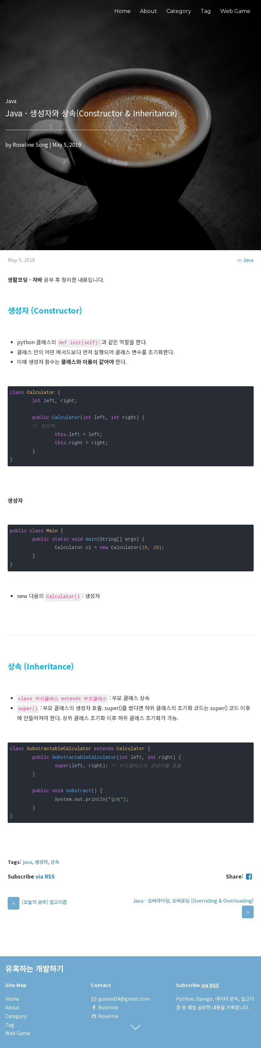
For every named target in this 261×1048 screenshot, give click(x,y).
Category (178, 11)
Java (248, 259)
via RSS (45, 876)
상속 (54, 861)
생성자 (41, 861)
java (27, 861)
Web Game (235, 11)
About (148, 11)
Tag (206, 11)
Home (122, 11)
